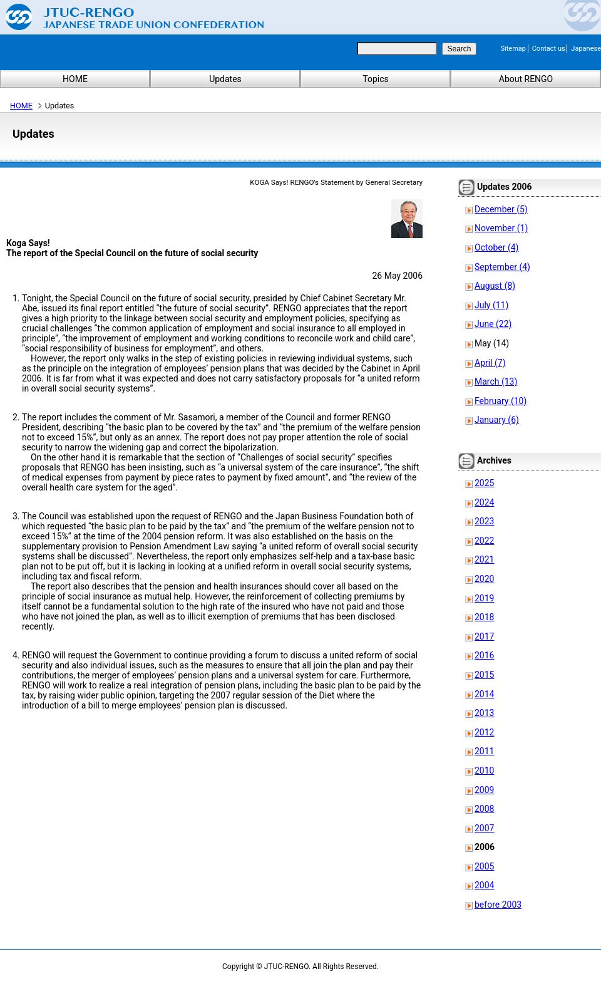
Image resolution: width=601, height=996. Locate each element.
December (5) (501, 209)
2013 (484, 713)
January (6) (497, 420)
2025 (484, 483)
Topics (375, 79)
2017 (484, 636)
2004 (484, 885)
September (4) (502, 267)
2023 (484, 521)
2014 (484, 694)
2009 (484, 790)
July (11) (491, 305)
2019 (484, 598)
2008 (484, 809)
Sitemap (513, 48)
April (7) (490, 363)
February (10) (501, 401)
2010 (484, 770)
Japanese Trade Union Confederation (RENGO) (125, 17)
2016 (484, 655)
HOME (75, 79)
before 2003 (498, 905)
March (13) (496, 381)
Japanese (586, 48)
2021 (484, 559)
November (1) (501, 228)
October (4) (496, 247)
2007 (484, 828)
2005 (484, 866)
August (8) (495, 286)
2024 (484, 502)
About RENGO (526, 79)
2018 (484, 617)
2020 (484, 579)
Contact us (548, 48)
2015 (484, 675)
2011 (484, 751)
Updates (225, 79)
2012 (484, 732)
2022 (484, 541)
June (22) (493, 324)
